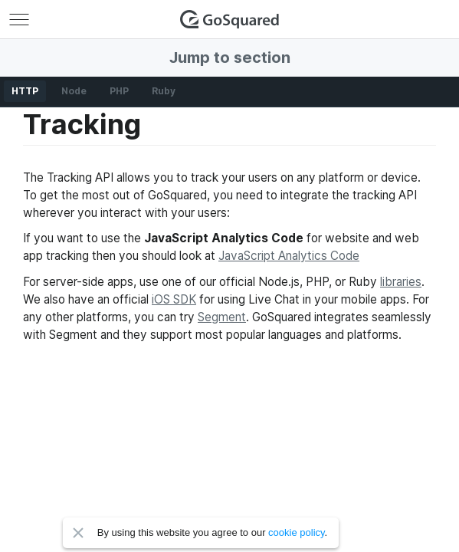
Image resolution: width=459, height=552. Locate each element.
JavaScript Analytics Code (288, 255)
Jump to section (229, 57)
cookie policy (296, 532)
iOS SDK (174, 299)
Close (78, 533)
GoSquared (230, 19)
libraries (400, 281)
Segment (222, 317)
